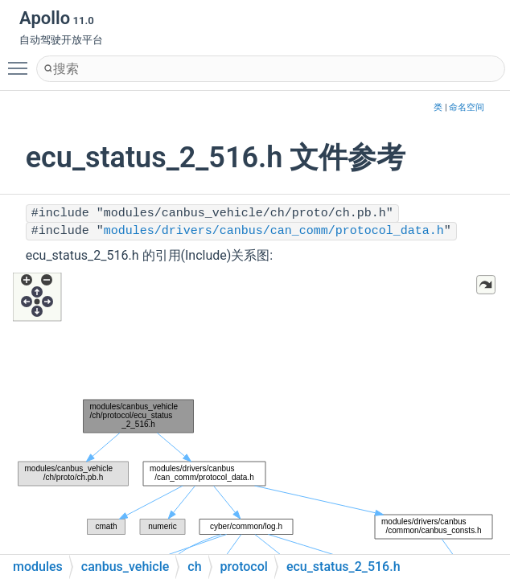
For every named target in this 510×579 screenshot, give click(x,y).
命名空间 (466, 107)
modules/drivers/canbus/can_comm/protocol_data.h (274, 231)
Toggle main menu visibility (21, 61)
